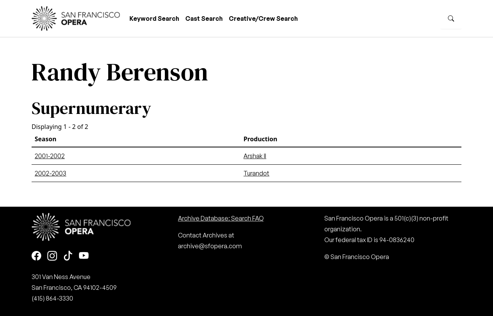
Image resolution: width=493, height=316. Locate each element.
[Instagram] (52, 256)
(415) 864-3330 (52, 298)
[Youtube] (84, 256)
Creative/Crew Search (263, 18)
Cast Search (204, 18)
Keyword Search (154, 18)
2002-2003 (50, 173)
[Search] (451, 18)
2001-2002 (50, 156)
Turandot (256, 173)
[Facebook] (36, 256)
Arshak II (254, 156)
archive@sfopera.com (210, 246)
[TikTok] (68, 256)
